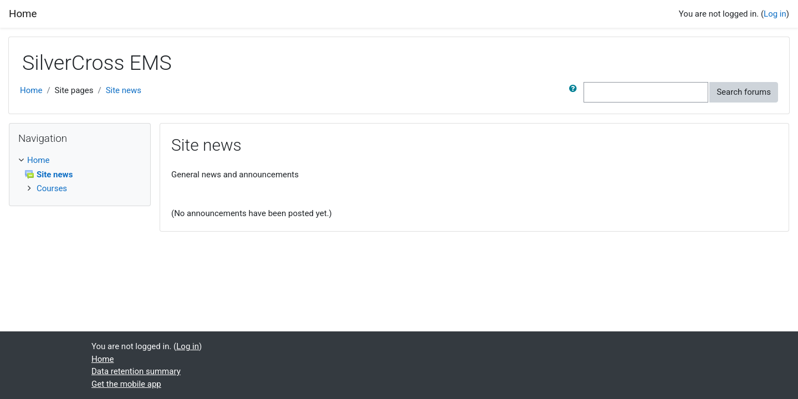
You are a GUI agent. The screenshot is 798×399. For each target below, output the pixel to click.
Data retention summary (136, 371)
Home (31, 90)
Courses (52, 188)
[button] (575, 92)
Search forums (744, 92)
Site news (123, 90)
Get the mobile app (126, 384)
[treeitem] (79, 160)
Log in (775, 14)
